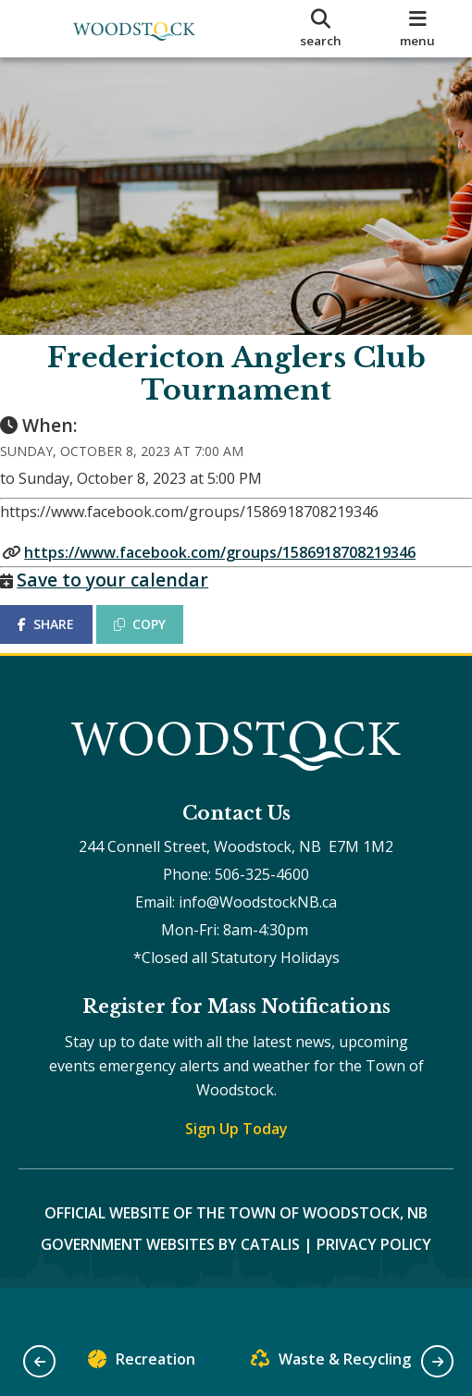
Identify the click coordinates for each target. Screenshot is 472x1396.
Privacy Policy (374, 1281)
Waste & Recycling (331, 1363)
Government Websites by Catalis (170, 1281)
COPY (158, 642)
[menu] (417, 28)
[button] (39, 1361)
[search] (320, 28)
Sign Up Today (236, 1165)
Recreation (141, 1363)
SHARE (64, 642)
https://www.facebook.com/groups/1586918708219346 (238, 571)
